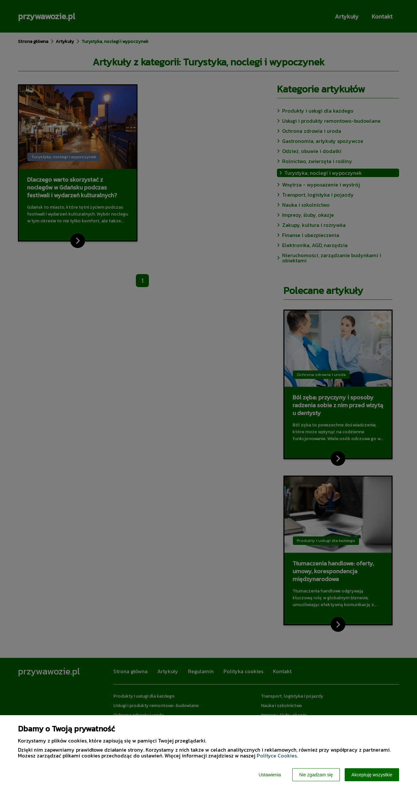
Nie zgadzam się (316, 774)
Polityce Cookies (277, 755)
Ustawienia (270, 774)
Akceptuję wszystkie (372, 774)
